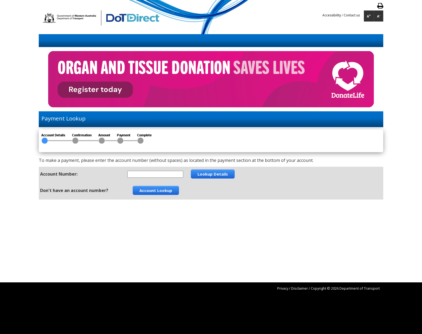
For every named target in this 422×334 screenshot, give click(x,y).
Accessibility (332, 15)
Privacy (282, 288)
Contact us (352, 15)
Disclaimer (299, 288)
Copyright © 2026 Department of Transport (345, 288)
